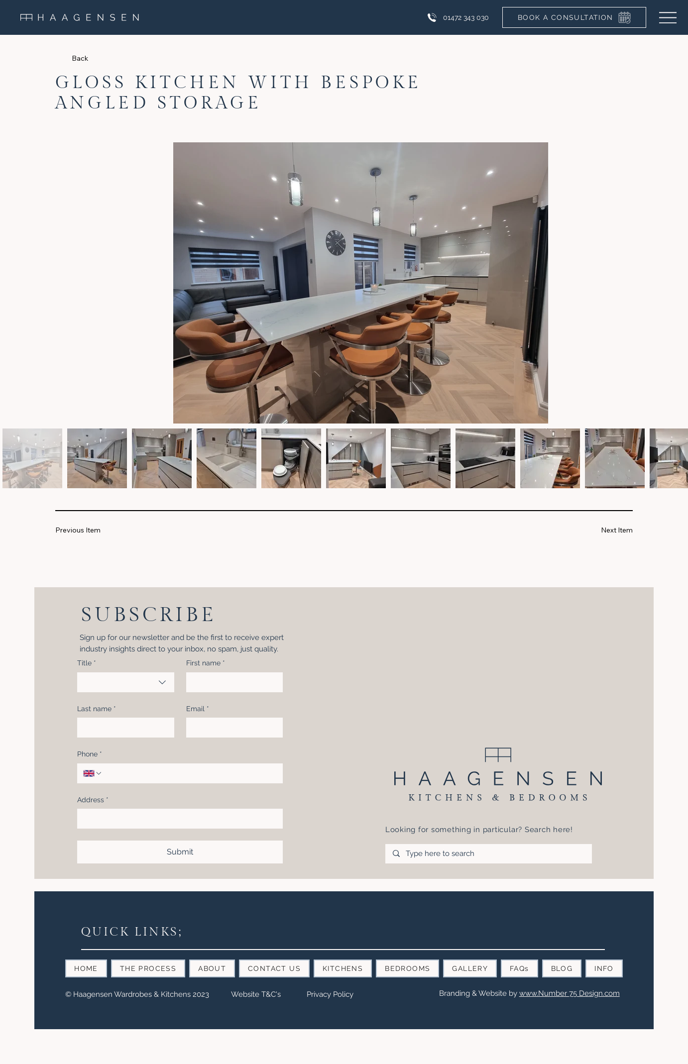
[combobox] (125, 682)
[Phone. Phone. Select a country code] (92, 773)
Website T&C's (256, 994)
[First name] (231, 682)
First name (205, 663)
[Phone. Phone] (190, 773)
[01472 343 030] (457, 17)
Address (93, 800)
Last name (96, 709)
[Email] (231, 728)
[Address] (177, 819)
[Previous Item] (85, 530)
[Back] (101, 58)
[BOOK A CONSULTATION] (574, 17)
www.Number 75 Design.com (569, 993)
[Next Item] (603, 530)
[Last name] (122, 728)
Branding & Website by (479, 993)
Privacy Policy (330, 994)
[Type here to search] (489, 853)
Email (197, 709)
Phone (89, 754)
